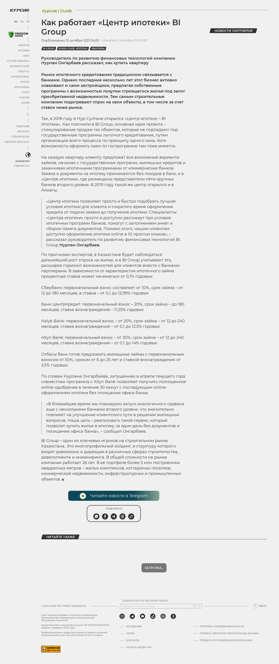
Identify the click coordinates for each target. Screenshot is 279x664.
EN (22, 21)
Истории (23, 50)
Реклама (23, 131)
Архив (25, 102)
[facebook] (173, 616)
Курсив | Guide (57, 10)
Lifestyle (23, 71)
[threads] (163, 616)
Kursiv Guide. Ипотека (73, 48)
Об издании (134, 626)
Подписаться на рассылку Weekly (145, 601)
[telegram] (132, 616)
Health (24, 82)
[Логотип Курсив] (19, 10)
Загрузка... (154, 568)
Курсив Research (18, 61)
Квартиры (98, 48)
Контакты (132, 640)
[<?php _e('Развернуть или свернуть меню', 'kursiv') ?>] (28, 155)
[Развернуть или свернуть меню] (27, 114)
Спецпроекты (20, 136)
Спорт (25, 92)
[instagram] (122, 616)
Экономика (21, 87)
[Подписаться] (198, 606)
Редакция (22, 126)
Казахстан (22, 161)
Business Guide (19, 66)
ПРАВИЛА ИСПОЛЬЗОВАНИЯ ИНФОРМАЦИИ (226, 640)
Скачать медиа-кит (139, 647)
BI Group (48, 48)
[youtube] (142, 616)
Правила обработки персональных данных (229, 633)
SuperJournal (20, 76)
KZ (27, 21)
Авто (26, 55)
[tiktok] (152, 616)
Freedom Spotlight (17, 142)
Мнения (24, 97)
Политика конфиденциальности (222, 626)
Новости (23, 45)
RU (15, 21)
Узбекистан (21, 166)
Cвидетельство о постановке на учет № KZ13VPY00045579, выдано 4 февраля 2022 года (75, 626)
